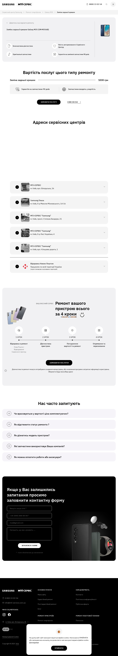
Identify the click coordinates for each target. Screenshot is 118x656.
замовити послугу (49, 102)
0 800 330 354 (74, 102)
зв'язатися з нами (29, 545)
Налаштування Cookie (10, 637)
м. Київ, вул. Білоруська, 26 (16, 622)
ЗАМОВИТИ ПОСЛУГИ (59, 363)
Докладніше (34, 643)
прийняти (59, 648)
